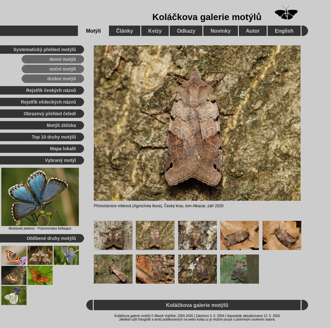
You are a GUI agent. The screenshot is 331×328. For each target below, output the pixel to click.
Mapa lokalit (63, 148)
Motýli (93, 31)
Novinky (220, 31)
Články (124, 31)
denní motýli (62, 59)
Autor (253, 31)
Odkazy (186, 31)
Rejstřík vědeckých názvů (48, 102)
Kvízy (155, 31)
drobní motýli (61, 78)
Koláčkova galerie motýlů (207, 17)
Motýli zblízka (61, 125)
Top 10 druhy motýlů (54, 137)
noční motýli (62, 69)
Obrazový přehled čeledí (50, 113)
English (284, 31)
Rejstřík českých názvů (51, 90)
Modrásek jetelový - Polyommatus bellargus (40, 228)
